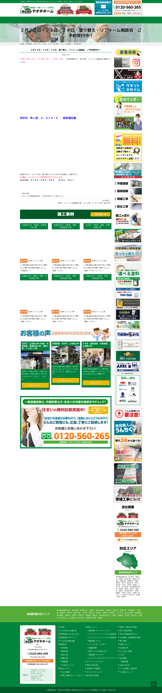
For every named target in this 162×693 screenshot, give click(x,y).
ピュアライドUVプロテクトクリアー (102, 658)
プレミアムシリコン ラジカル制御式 (102, 637)
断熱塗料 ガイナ (94, 641)
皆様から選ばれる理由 (128, 627)
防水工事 (64, 655)
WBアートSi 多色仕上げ (97, 651)
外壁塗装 (64, 648)
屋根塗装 (64, 651)
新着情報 (125, 661)
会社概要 (116, 20)
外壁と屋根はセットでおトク (72, 675)
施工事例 (98, 20)
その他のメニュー (126, 672)
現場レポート (125, 644)
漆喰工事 (64, 658)
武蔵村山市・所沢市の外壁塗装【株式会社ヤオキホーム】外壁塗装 (73, 690)
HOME (29, 20)
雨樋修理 (64, 661)
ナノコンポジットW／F (97, 644)
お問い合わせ (133, 20)
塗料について (92, 627)
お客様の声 (124, 648)
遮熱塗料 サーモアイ (96, 655)
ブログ (122, 655)
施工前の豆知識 (93, 675)
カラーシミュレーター (95, 661)
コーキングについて (94, 672)
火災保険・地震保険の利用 (130, 637)
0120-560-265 (129, 529)
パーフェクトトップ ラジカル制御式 (102, 634)
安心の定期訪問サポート (129, 634)
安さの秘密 (65, 672)
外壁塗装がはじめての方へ (70, 634)
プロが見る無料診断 (67, 641)
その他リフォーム (68, 665)
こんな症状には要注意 (68, 630)
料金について (81, 20)
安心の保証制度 (126, 630)
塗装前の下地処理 (93, 668)
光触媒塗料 (92, 648)
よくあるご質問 (126, 651)
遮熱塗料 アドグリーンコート (99, 630)
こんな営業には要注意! (128, 668)
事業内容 (46, 20)
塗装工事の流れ (63, 20)
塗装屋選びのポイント (68, 637)
